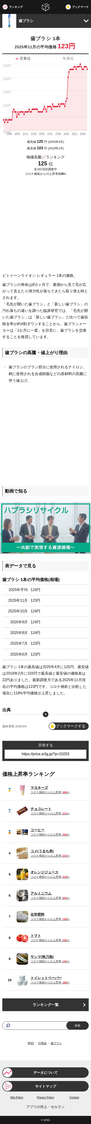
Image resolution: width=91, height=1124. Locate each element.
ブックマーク (80, 7)
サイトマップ (45, 1086)
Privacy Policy (45, 1097)
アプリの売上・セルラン (45, 1107)
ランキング (16, 7)
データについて (45, 1073)
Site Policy (16, 1097)
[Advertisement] (45, 224)
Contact (74, 1097)
